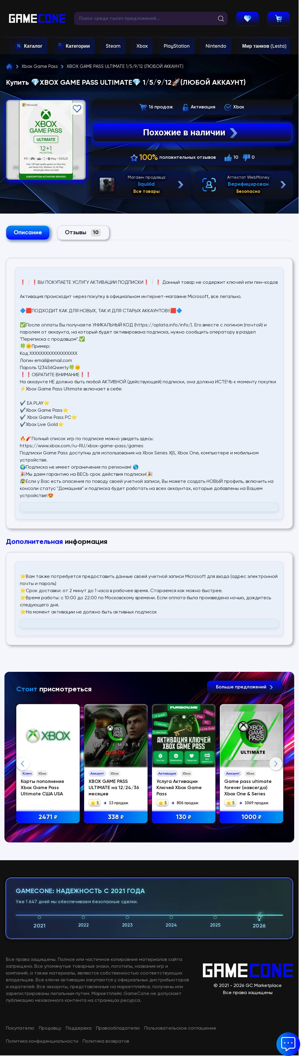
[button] (288, 1044)
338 (116, 817)
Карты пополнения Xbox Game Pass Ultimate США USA (42, 788)
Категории (78, 46)
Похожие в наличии (191, 132)
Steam (113, 46)
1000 (251, 817)
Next (275, 823)
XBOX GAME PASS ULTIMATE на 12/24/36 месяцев (114, 788)
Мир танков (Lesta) (264, 46)
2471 (48, 817)
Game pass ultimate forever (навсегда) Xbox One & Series (248, 788)
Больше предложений (244, 687)
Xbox (142, 46)
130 (183, 817)
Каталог (33, 46)
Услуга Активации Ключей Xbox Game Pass (179, 788)
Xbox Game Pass (40, 66)
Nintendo (216, 46)
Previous (22, 823)
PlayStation (177, 46)
